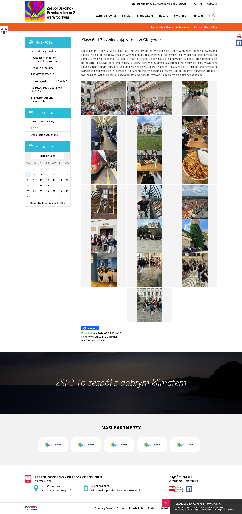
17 (34, 185)
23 (28, 191)
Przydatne (45, 113)
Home (169, 27)
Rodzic (163, 15)
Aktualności (181, 27)
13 (54, 179)
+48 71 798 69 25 (205, 4)
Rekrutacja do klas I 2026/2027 (49, 81)
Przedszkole (145, 15)
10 (34, 179)
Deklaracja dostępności (44, 135)
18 (41, 185)
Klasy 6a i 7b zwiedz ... (203, 27)
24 (34, 191)
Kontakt (197, 15)
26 (47, 191)
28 (60, 191)
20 (54, 185)
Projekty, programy (42, 67)
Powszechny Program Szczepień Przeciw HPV (44, 59)
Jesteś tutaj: (158, 27)
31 (34, 196)
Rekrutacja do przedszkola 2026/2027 (46, 89)
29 (67, 191)
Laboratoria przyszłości (44, 51)
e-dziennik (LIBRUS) (42, 121)
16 (28, 185)
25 (41, 191)
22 (67, 185)
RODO (34, 128)
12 (47, 179)
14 (60, 179)
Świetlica (180, 15)
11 (41, 179)
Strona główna (106, 15)
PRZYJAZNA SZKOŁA (42, 74)
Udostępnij (90, 328)
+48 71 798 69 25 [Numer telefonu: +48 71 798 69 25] (100, 486)
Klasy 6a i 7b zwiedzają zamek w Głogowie (121, 39)
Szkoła (126, 15)
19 (47, 185)
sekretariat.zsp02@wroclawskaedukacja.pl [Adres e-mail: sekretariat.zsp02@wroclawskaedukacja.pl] (115, 490)
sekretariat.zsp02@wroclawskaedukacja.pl (159, 4)
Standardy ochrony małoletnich (42, 99)
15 (67, 179)
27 (54, 191)
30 (28, 196)
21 (60, 185)
